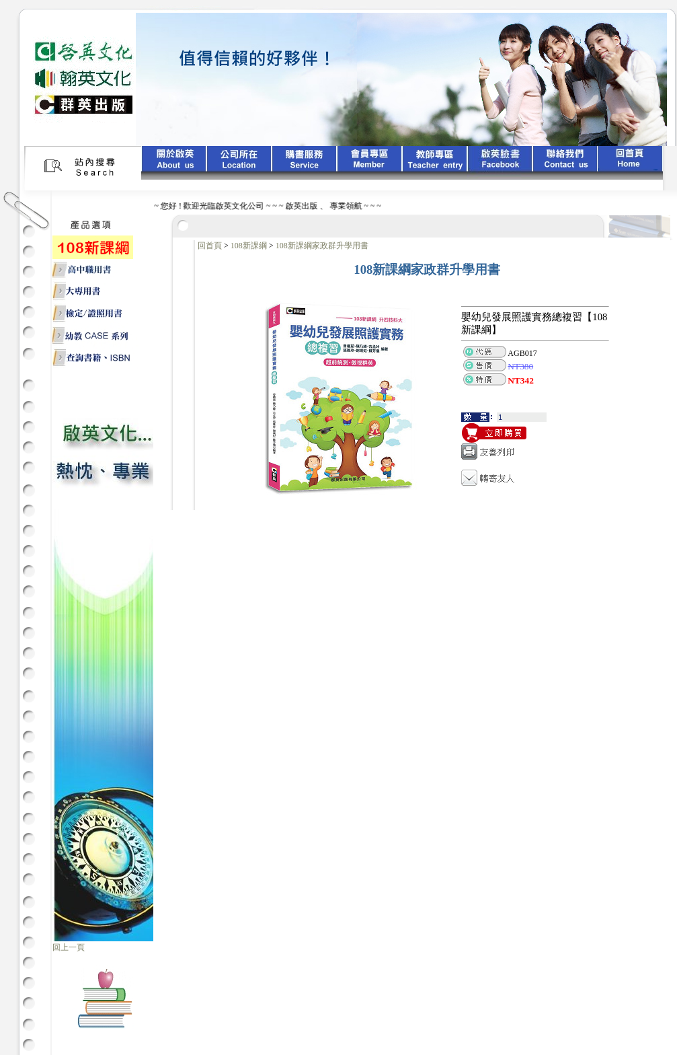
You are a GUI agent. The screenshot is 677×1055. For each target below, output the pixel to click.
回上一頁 (68, 947)
